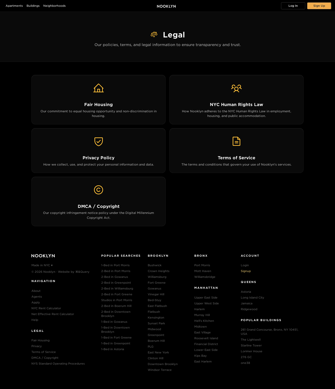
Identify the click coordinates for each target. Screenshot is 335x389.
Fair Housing (40, 340)
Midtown (200, 326)
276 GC (246, 357)
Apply (35, 302)
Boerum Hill (156, 340)
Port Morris (202, 265)
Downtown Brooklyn (163, 364)
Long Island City (252, 297)
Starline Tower (251, 345)
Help (34, 320)
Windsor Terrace (160, 370)
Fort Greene (157, 282)
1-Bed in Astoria (112, 349)
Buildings (33, 5)
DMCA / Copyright (44, 357)
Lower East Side (206, 350)
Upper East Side (206, 297)
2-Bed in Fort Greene (116, 294)
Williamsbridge (204, 277)
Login (245, 265)
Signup (246, 271)
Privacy (36, 346)
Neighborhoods (54, 5)
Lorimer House (251, 351)
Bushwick (154, 265)
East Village (202, 332)
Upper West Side (206, 303)
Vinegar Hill (156, 294)
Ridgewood (249, 309)
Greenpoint (156, 335)
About (35, 291)
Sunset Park (156, 323)
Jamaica (246, 303)
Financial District (206, 344)
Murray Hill (202, 315)
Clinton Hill (155, 358)
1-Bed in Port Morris (115, 265)
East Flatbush (157, 306)
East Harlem (203, 361)
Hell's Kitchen (204, 321)
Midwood (154, 329)
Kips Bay (200, 355)
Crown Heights (158, 271)
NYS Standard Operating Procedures (58, 363)
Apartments (14, 5)
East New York (158, 352)
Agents (36, 296)
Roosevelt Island (206, 338)
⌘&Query (82, 271)
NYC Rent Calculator (46, 308)
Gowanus (154, 288)
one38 (245, 363)
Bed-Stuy (154, 300)
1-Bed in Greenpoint (115, 343)
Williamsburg (157, 277)
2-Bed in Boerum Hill (116, 306)
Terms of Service (43, 352)
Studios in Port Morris (116, 300)
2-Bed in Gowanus (114, 277)
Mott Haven (202, 271)
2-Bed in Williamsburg (117, 288)
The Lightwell (251, 339)
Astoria (246, 291)
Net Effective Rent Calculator (52, 314)
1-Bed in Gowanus (114, 321)
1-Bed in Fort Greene (116, 337)
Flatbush (154, 311)
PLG (151, 346)
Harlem (199, 309)
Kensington (156, 317)
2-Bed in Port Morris (115, 271)
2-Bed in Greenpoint (116, 282)
